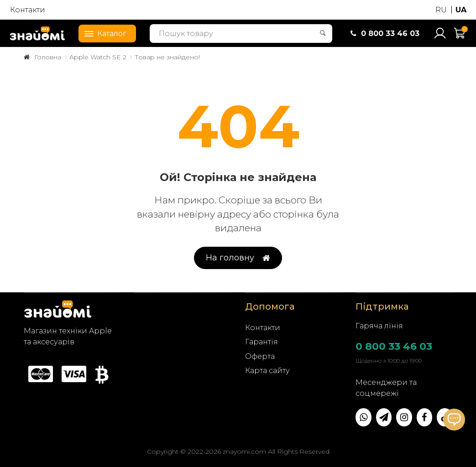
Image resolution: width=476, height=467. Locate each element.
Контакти (27, 9)
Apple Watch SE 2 (97, 57)
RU (441, 9)
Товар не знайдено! (167, 57)
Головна (47, 57)
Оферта (260, 356)
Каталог (102, 33)
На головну (238, 258)
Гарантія (261, 341)
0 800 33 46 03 (394, 346)
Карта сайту (267, 370)
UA (460, 9)
